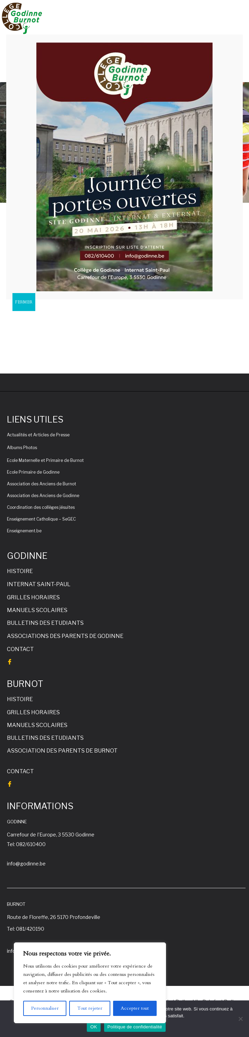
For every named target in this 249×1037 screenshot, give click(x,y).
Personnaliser (45, 1008)
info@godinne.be (26, 863)
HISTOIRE (20, 571)
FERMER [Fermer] (24, 302)
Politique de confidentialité (135, 1026)
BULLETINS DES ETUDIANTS (45, 623)
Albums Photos (22, 447)
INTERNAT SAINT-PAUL (39, 584)
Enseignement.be (24, 530)
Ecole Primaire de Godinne (33, 472)
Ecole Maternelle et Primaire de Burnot (45, 460)
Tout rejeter (89, 1008)
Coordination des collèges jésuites (41, 507)
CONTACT (20, 649)
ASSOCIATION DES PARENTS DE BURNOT (62, 750)
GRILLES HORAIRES (33, 597)
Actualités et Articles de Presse (38, 434)
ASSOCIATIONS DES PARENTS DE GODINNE (65, 636)
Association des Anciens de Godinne (43, 495)
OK (93, 1026)
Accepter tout (135, 1008)
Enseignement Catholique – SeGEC (41, 519)
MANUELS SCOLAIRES (37, 610)
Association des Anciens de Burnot (41, 483)
